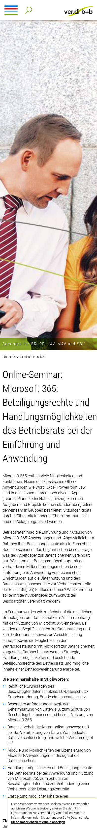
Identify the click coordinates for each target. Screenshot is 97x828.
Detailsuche (27, 9)
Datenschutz (80, 817)
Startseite (8, 357)
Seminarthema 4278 (32, 357)
